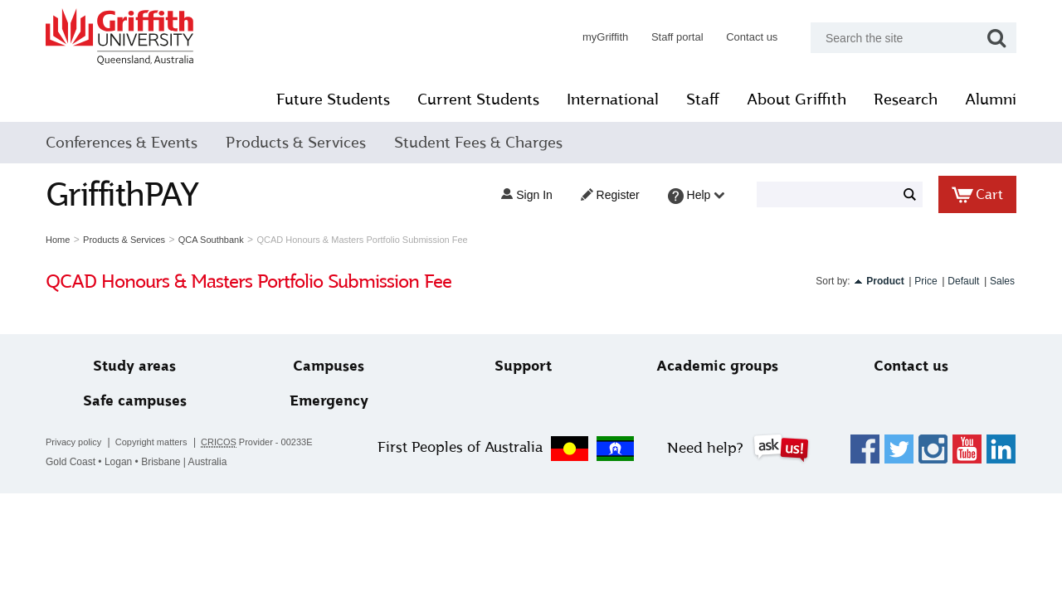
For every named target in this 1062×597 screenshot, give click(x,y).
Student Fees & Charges (478, 143)
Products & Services (296, 143)
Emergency (329, 401)
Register (610, 194)
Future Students (333, 99)
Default (963, 281)
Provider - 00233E (257, 442)
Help (696, 196)
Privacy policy (73, 442)
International (613, 99)
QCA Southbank (211, 240)
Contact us (751, 37)
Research (906, 99)
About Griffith (796, 99)
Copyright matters (151, 442)
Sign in (526, 194)
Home (58, 240)
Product (885, 281)
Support (523, 366)
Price (925, 281)
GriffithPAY (122, 194)
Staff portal (677, 37)
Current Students (478, 99)
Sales (1002, 281)
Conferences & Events (121, 143)
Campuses (328, 366)
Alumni (990, 99)
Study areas (134, 366)
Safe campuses (135, 401)
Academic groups (717, 366)
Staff (702, 99)
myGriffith (605, 37)
